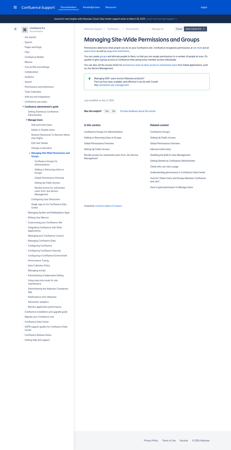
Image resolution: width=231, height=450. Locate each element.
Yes (107, 111)
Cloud (179, 29)
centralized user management (114, 85)
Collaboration (31, 72)
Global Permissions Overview (49, 178)
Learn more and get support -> (161, 19)
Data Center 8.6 (196, 29)
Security (184, 440)
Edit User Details (39, 143)
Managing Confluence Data (42, 240)
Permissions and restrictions (39, 87)
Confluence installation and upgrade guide (46, 312)
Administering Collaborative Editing (46, 275)
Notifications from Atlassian (42, 297)
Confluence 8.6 (37, 28)
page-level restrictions (118, 51)
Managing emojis (37, 270)
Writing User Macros (38, 217)
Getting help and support (37, 340)
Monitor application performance (44, 307)
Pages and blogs (33, 47)
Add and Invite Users (41, 125)
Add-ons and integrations (37, 96)
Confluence (100, 206)
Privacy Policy (151, 440)
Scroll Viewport (115, 206)
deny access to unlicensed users (160, 65)
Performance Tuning (38, 260)
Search (195, 7)
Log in (204, 7)
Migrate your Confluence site (39, 316)
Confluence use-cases (36, 101)
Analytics (29, 77)
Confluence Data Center (37, 321)
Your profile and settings (37, 67)
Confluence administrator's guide (41, 106)
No (113, 111)
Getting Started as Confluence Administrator (172, 160)
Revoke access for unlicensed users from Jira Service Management (50, 191)
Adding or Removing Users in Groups (102, 137)
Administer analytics (38, 302)
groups (103, 56)
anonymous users (132, 65)
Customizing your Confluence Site (45, 222)
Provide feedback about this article (137, 111)
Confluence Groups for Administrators (103, 132)
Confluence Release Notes (38, 335)
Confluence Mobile (34, 57)
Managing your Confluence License (46, 235)
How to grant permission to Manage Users (171, 187)
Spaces (28, 42)
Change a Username (41, 148)
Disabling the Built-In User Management (170, 155)
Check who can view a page (164, 166)
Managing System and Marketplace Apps (49, 212)
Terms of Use (169, 440)
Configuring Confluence (40, 245)
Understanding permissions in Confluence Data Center (177, 172)
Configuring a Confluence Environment (47, 255)
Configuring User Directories (45, 199)
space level (89, 51)
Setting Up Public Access (47, 182)
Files (27, 52)
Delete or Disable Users (43, 130)
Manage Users (35, 120)
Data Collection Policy (39, 265)
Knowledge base (91, 7)
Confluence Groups (160, 132)
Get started (30, 37)
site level (197, 47)
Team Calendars (33, 91)
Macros (29, 62)
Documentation (68, 7)
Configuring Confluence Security (44, 250)
